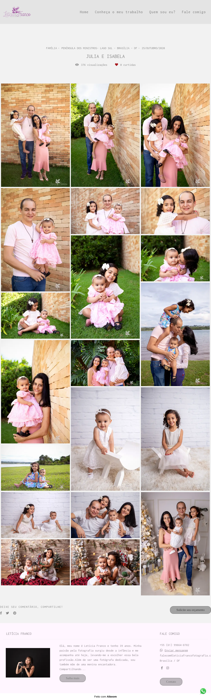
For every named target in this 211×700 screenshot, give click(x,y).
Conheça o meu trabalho (119, 12)
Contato (171, 681)
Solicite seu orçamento (190, 610)
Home (84, 12)
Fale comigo (194, 12)
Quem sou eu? (162, 12)
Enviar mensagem (176, 650)
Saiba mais (72, 678)
